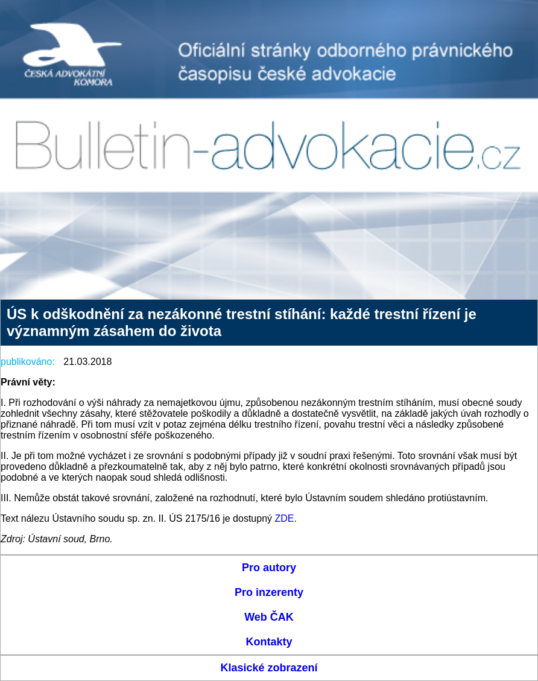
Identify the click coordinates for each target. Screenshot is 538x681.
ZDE (284, 518)
